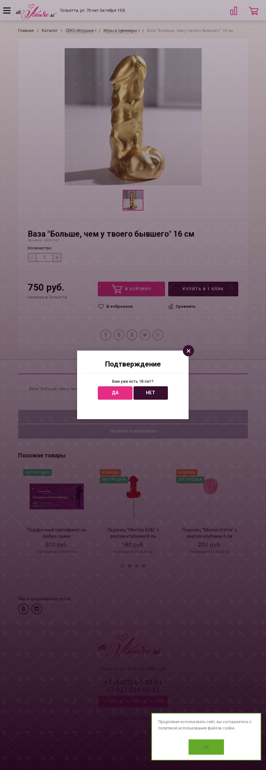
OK (206, 747)
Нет (150, 393)
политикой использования (182, 728)
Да (115, 393)
